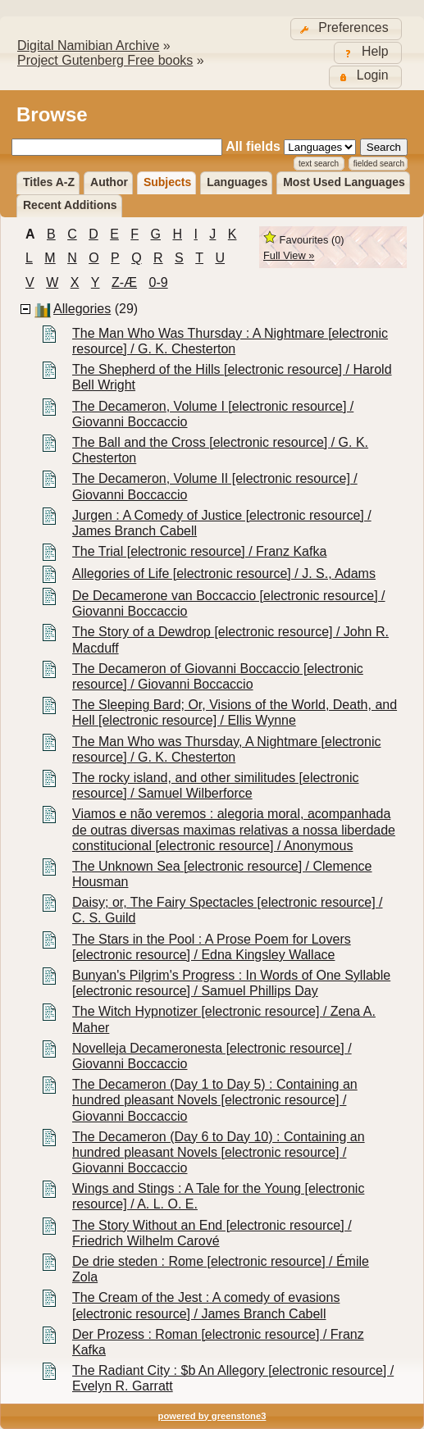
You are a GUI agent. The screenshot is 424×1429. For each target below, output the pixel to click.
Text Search (319, 163)
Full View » (288, 255)
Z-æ (124, 282)
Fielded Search (378, 163)
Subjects (167, 182)
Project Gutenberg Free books (105, 60)
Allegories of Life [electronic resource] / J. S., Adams (224, 573)
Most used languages (344, 182)
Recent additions (70, 205)
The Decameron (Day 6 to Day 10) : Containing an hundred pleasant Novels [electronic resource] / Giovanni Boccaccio (218, 1152)
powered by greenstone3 (212, 1416)
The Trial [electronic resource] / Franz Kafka (199, 551)
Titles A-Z (49, 182)
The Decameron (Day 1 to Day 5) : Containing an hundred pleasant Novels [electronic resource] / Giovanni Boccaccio (215, 1099)
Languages (237, 182)
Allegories (82, 309)
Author (109, 182)
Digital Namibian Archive (88, 45)
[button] (346, 29)
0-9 (158, 282)
